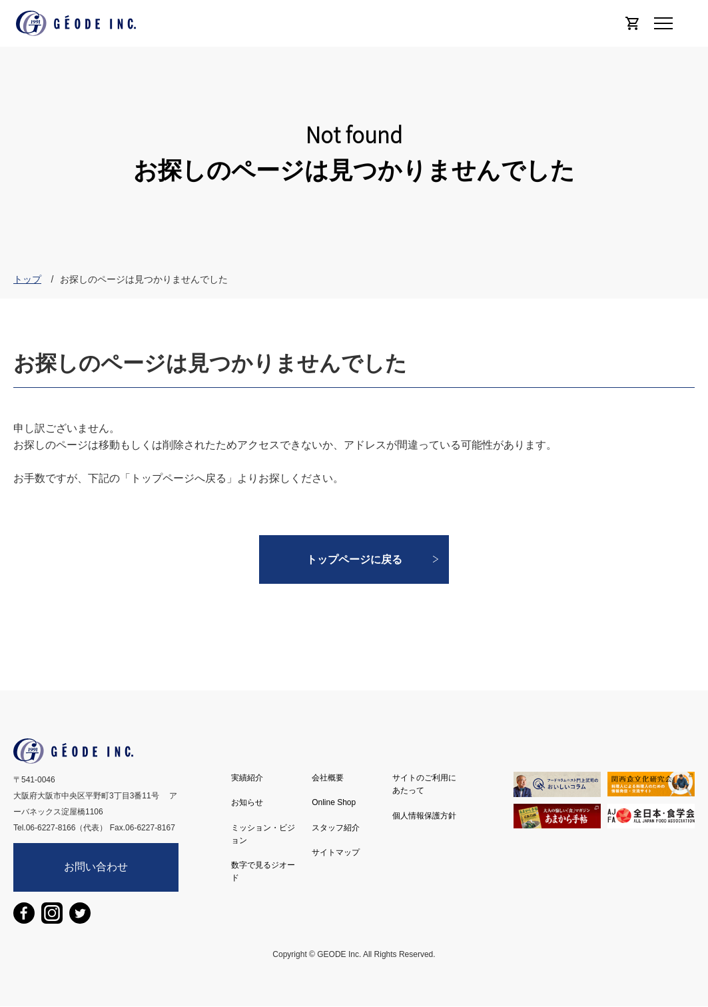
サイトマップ (336, 852)
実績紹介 (247, 777)
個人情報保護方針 (424, 815)
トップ (27, 279)
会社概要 (328, 777)
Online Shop (334, 802)
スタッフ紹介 (336, 827)
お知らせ (247, 802)
